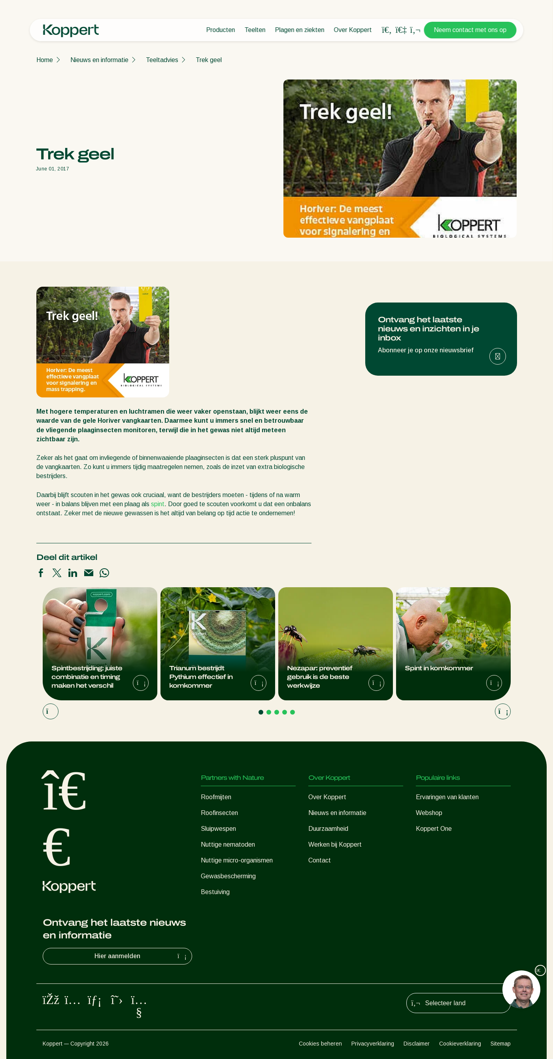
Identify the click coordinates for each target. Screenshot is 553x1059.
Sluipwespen (218, 828)
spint (157, 504)
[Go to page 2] (268, 712)
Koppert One (434, 828)
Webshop (429, 812)
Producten (220, 29)
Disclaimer (417, 1043)
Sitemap (501, 1043)
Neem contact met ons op (470, 29)
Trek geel (209, 60)
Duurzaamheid (328, 828)
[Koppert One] (401, 30)
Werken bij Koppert (335, 844)
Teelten (255, 29)
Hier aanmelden (141, 956)
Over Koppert (353, 29)
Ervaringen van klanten (447, 797)
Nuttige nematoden (228, 844)
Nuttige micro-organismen (237, 860)
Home (44, 60)
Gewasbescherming (228, 876)
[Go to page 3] (276, 712)
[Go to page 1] (261, 712)
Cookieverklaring (460, 1043)
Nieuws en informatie (99, 60)
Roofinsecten (219, 812)
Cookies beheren (320, 1043)
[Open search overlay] (387, 30)
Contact (319, 860)
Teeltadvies (162, 60)
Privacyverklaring (372, 1043)
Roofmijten (216, 797)
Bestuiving (215, 892)
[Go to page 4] (284, 712)
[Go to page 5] (292, 712)
